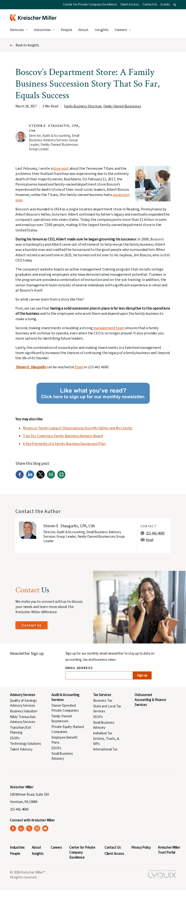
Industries (42, 29)
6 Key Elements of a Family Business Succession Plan (64, 443)
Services (17, 29)
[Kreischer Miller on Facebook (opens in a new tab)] (13, 828)
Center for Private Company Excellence (90, 4)
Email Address (79, 668)
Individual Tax (103, 733)
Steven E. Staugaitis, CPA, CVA (69, 526)
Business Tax (102, 700)
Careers (121, 29)
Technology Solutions (25, 743)
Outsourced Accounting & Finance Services (150, 699)
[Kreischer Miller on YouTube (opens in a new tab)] (45, 828)
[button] (174, 4)
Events (165, 4)
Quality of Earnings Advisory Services (23, 703)
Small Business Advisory (62, 756)
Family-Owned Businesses (122, 106)
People (66, 29)
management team (108, 328)
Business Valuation (23, 711)
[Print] (61, 477)
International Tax (105, 749)
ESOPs (15, 738)
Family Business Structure (83, 106)
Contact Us (149, 4)
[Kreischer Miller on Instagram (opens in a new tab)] (37, 828)
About (83, 29)
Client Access (129, 4)
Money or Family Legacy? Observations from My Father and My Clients (77, 428)
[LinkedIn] (30, 477)
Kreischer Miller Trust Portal (169, 850)
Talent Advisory (21, 749)
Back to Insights (27, 45)
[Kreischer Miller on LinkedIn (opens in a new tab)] (21, 828)
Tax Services (102, 694)
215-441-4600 (155, 533)
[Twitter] (40, 477)
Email (78, 367)
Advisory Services (22, 694)
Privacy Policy (141, 847)
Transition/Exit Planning (20, 730)
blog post (60, 168)
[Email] (51, 477)
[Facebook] (19, 477)
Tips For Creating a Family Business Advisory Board (63, 436)
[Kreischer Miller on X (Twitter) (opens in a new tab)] (29, 828)
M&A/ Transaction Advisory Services (23, 719)
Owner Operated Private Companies (64, 708)
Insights (102, 29)
